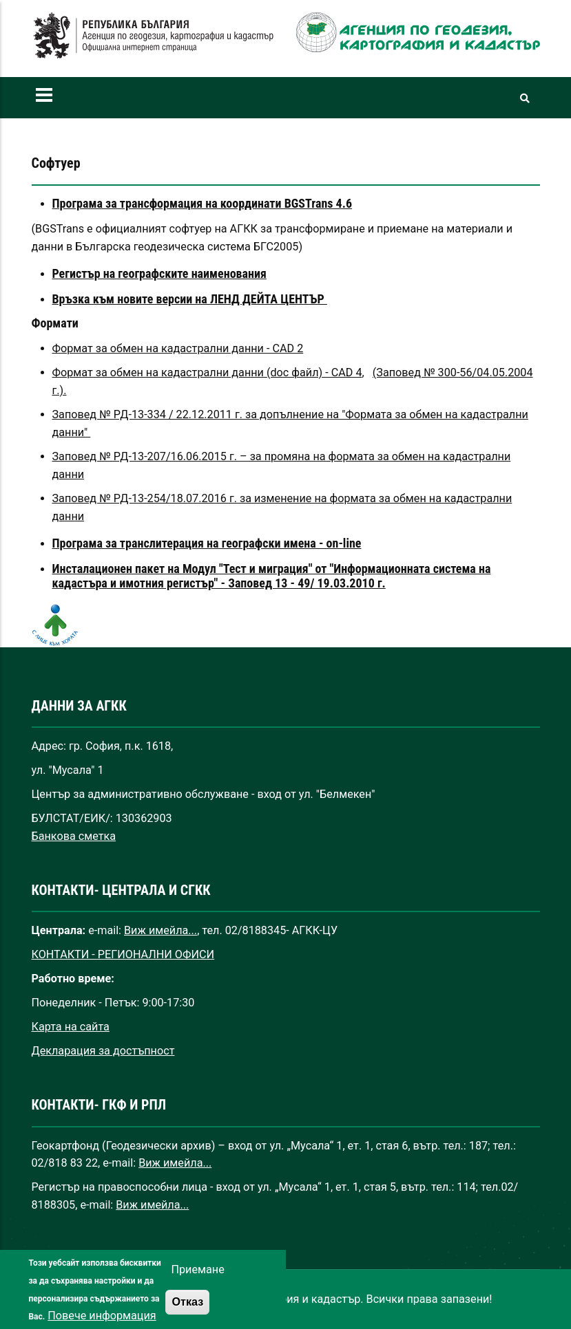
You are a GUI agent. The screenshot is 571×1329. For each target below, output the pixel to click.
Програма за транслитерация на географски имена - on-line (207, 543)
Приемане (197, 1283)
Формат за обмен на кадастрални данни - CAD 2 (178, 348)
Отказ (187, 1315)
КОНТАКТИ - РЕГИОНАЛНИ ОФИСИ (123, 954)
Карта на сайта (71, 1026)
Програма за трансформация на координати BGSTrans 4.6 (202, 203)
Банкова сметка (74, 836)
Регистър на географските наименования (159, 273)
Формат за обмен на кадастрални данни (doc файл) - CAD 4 (207, 372)
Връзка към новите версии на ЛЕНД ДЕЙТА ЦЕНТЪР (189, 299)
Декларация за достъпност (103, 1050)
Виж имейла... (160, 930)
